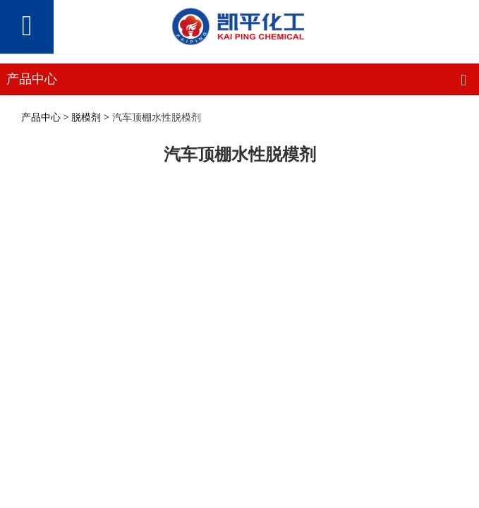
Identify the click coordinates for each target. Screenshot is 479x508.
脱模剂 (86, 116)
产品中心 (41, 116)
